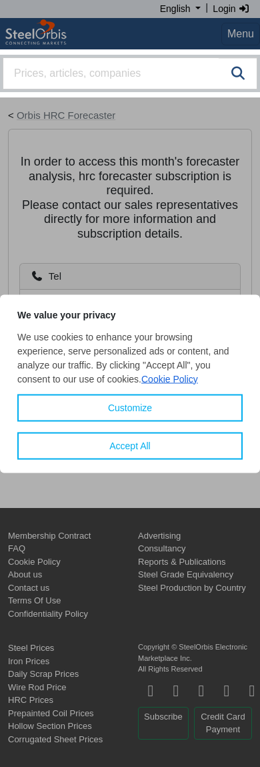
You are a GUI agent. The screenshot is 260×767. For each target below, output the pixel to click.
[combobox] (130, 73)
